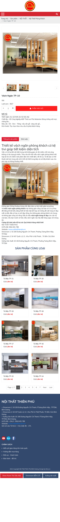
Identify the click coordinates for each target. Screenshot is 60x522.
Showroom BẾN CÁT (33, 476)
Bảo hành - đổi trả (9, 459)
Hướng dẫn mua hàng (11, 452)
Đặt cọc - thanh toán (10, 455)
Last (50, 387)
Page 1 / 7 (11, 387)
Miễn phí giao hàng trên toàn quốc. (15, 448)
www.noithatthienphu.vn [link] (17, 229)
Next (44, 387)
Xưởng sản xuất (50, 476)
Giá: (3, 100)
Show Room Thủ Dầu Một (11, 476)
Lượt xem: (5, 104)
